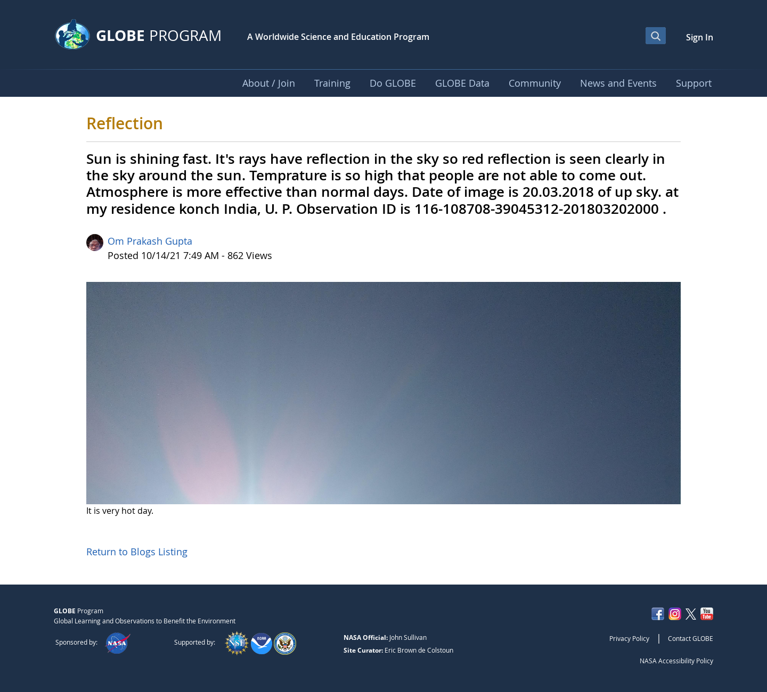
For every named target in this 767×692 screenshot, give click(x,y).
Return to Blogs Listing (136, 551)
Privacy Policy (629, 638)
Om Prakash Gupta (150, 241)
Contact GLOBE (690, 638)
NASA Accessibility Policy (676, 660)
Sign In (699, 37)
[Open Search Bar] (656, 35)
